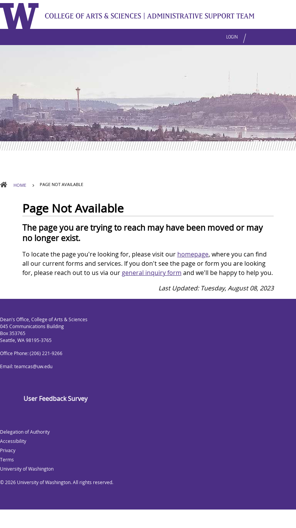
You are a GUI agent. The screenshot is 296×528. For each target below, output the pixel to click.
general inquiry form (152, 272)
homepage (193, 254)
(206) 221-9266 (46, 353)
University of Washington (44, 482)
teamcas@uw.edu (33, 366)
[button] (248, 33)
